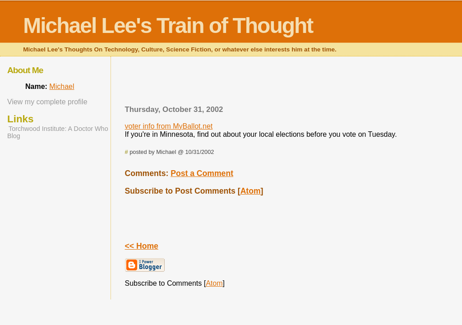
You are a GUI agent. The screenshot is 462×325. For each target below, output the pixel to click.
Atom (250, 190)
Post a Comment (202, 173)
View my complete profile (47, 102)
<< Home (141, 246)
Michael (61, 86)
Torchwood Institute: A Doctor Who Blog (57, 132)
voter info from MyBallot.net (169, 126)
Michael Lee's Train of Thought (168, 25)
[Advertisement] (277, 83)
